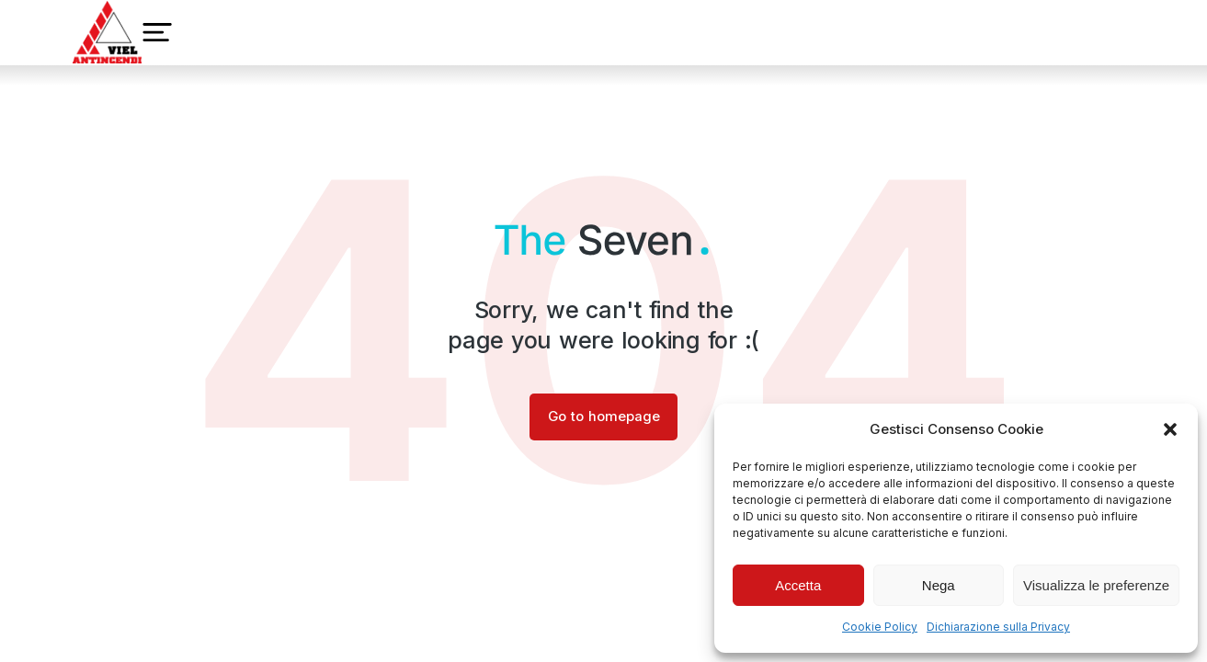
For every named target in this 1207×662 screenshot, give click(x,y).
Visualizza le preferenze (1096, 585)
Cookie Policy (879, 626)
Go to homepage (603, 417)
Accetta (798, 585)
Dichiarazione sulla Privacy (998, 626)
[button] (1170, 429)
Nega (938, 585)
